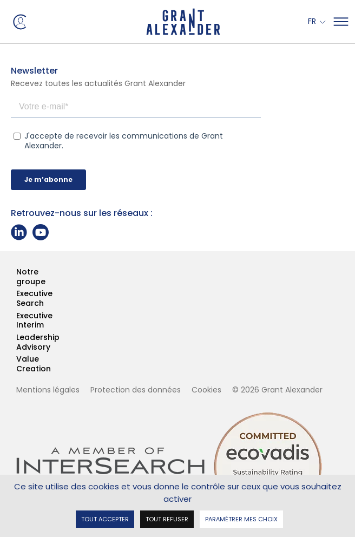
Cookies (206, 389)
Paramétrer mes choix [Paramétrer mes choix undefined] (241, 518)
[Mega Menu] (341, 21)
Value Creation (16, 364)
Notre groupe (16, 276)
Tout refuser (167, 518)
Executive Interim (16, 320)
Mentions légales (48, 389)
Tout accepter (105, 518)
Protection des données (135, 389)
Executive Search (16, 298)
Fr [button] (313, 22)
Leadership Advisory (16, 342)
